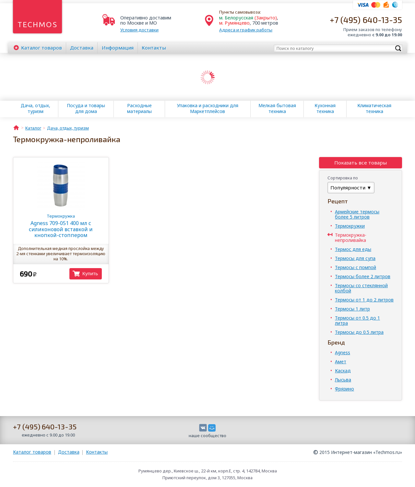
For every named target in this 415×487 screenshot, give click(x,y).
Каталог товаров (32, 452)
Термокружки (350, 226)
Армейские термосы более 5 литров (357, 214)
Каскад (343, 371)
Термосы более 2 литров (362, 276)
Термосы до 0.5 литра (359, 332)
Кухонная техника (325, 108)
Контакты (154, 47)
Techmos (37, 24)
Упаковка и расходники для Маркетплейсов (207, 108)
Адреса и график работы (245, 29)
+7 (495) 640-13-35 (366, 20)
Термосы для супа (355, 258)
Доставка (81, 47)
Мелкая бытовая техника (277, 108)
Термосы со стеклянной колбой (361, 288)
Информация (118, 47)
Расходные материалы (139, 108)
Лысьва (343, 380)
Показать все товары (360, 162)
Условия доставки (139, 29)
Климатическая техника (374, 108)
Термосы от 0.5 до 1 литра (357, 320)
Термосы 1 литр (352, 309)
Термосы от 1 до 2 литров (364, 300)
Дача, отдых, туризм (35, 108)
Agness (342, 352)
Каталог (41, 47)
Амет (340, 361)
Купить (90, 273)
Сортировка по (342, 177)
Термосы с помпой (355, 267)
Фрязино (344, 389)
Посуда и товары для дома (86, 108)
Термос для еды (353, 249)
